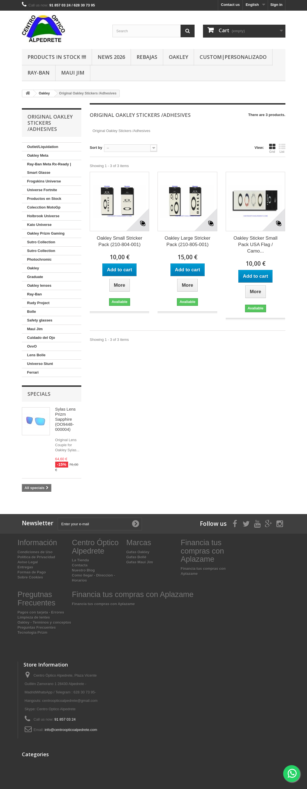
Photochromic (39, 259)
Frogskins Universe (44, 181)
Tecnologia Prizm (33, 632)
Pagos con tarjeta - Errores (41, 612)
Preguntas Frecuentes (37, 627)
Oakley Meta (38, 155)
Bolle (31, 311)
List (282, 148)
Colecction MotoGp (44, 207)
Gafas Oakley (137, 552)
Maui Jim (72, 72)
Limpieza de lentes (34, 617)
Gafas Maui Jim (139, 562)
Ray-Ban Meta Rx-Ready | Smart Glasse (49, 168)
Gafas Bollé (136, 557)
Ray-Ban (38, 72)
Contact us (230, 5)
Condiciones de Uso (35, 552)
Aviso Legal (28, 562)
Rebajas (147, 57)
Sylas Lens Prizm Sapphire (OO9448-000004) (65, 419)
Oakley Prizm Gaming (46, 233)
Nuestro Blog (83, 570)
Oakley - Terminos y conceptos (44, 622)
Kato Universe (39, 225)
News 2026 (111, 57)
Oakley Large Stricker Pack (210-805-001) (187, 241)
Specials (38, 393)
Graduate (35, 277)
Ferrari (33, 372)
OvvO (32, 346)
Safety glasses (39, 320)
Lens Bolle (36, 355)
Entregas (25, 567)
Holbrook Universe (43, 216)
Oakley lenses (39, 285)
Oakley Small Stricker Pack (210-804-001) (119, 241)
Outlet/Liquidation (42, 147)
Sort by (96, 147)
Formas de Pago (32, 572)
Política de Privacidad (36, 557)
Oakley (178, 57)
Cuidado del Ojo (41, 338)
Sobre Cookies (30, 577)
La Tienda (80, 560)
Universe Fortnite (42, 190)
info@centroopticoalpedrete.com (71, 730)
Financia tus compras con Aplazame (103, 604)
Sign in (276, 5)
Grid (272, 148)
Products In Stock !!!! (56, 57)
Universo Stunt (40, 364)
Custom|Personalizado (233, 57)
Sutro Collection (41, 242)
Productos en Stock (44, 198)
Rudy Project (38, 303)
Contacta (80, 565)
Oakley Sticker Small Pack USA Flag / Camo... (256, 244)
